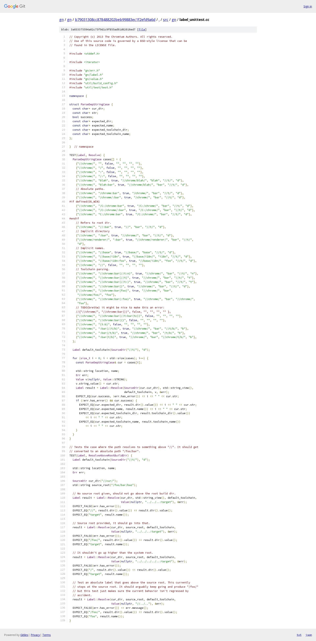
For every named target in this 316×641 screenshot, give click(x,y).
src (165, 19)
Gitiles (24, 635)
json (309, 635)
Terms (46, 635)
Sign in (308, 6)
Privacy (35, 635)
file (142, 29)
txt (299, 635)
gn (61, 19)
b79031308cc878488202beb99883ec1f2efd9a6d (115, 19)
